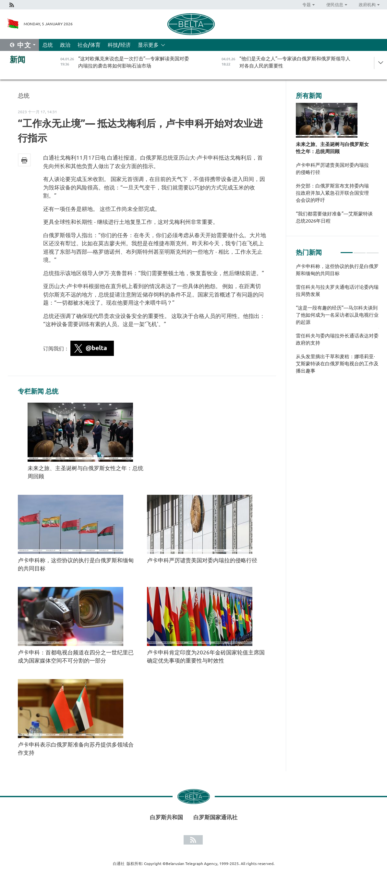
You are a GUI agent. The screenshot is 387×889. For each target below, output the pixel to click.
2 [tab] (360, 250)
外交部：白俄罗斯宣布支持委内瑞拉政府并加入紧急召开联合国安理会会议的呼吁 (332, 193)
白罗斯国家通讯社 (215, 817)
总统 (47, 45)
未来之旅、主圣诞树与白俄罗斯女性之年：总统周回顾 (332, 147)
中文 (24, 45)
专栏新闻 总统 (38, 391)
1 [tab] (347, 250)
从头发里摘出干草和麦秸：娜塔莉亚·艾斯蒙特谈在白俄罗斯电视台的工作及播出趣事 (337, 363)
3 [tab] (373, 250)
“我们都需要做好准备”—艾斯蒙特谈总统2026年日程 (334, 217)
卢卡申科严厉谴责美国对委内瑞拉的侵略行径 (202, 560)
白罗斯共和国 (166, 817)
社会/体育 (89, 45)
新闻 (17, 59)
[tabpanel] (337, 322)
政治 (65, 45)
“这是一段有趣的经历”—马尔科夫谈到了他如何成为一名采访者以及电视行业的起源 (337, 315)
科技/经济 (119, 45)
